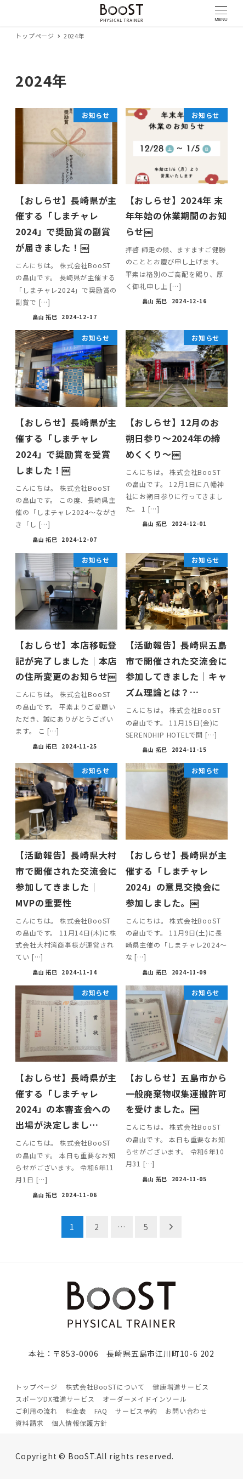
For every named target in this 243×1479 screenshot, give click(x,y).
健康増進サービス (180, 1386)
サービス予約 (136, 1410)
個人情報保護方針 (80, 1422)
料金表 (76, 1410)
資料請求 (29, 1422)
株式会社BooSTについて (105, 1386)
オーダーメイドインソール (145, 1398)
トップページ (36, 1386)
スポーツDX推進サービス (55, 1398)
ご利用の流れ (36, 1410)
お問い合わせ (186, 1410)
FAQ (100, 1410)
